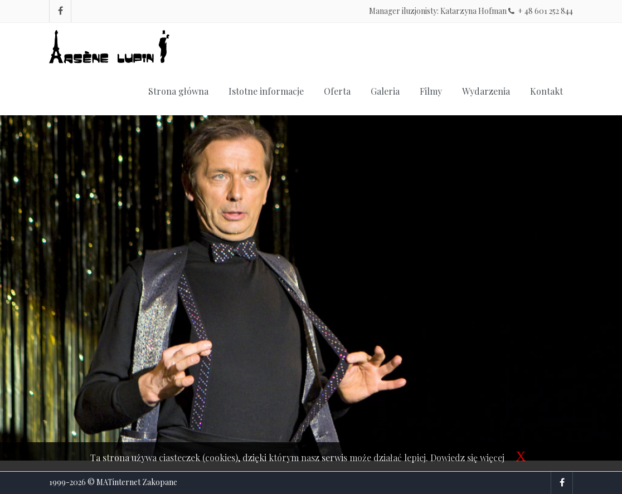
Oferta (337, 91)
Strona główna (178, 91)
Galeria (385, 91)
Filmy (431, 91)
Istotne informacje (266, 91)
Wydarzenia (486, 91)
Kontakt (546, 91)
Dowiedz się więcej (467, 457)
